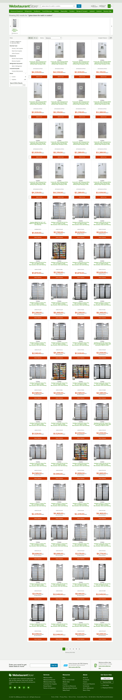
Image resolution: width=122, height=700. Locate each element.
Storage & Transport (81, 11)
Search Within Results (16, 83)
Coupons (65, 684)
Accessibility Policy (82, 697)
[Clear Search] (74, 6)
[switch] (110, 38)
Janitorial (91, 11)
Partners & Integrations (49, 688)
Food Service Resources (69, 686)
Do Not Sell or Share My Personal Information (101, 697)
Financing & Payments (89, 684)
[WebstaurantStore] (23, 675)
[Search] (24, 85)
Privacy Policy (63, 697)
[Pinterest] (28, 687)
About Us (85, 677)
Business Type (108, 11)
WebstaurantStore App (49, 682)
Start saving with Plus (74, 667)
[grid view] (30, 38)
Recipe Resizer (47, 686)
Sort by (42, 38)
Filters (11, 38)
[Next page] (79, 649)
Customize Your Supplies (50, 684)
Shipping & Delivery (107, 687)
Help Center (107, 678)
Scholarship (86, 686)
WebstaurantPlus (47, 677)
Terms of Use (72, 697)
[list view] (35, 38)
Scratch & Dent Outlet (68, 679)
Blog (64, 677)
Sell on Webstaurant (88, 688)
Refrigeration (28, 11)
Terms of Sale (54, 697)
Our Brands (86, 679)
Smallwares (37, 11)
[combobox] (59, 6)
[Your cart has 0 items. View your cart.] (110, 6)
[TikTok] (24, 687)
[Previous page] (60, 649)
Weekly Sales (66, 682)
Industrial (99, 11)
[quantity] (30, 76)
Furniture (71, 11)
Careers (85, 682)
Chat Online (105, 685)
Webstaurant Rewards (49, 679)
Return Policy (86, 690)
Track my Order (107, 682)
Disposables (64, 11)
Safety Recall (66, 690)
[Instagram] (10, 687)
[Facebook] (19, 687)
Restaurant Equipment (17, 11)
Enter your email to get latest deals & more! (17, 665)
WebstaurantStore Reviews (70, 688)
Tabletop (56, 11)
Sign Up (54, 665)
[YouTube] (15, 687)
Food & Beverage (47, 11)
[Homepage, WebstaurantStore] (23, 6)
